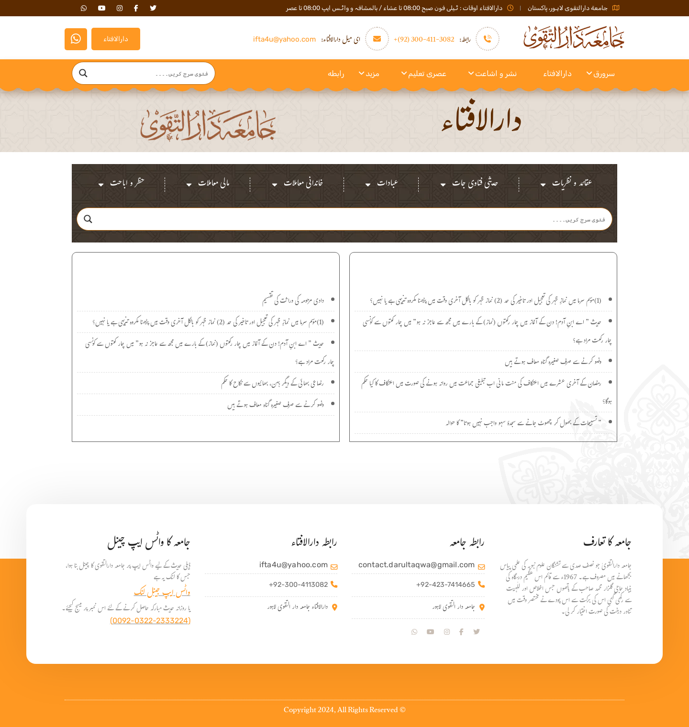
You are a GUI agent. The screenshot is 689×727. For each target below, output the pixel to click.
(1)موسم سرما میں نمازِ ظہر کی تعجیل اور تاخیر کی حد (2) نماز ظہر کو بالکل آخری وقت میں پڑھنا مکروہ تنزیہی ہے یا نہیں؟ (485, 302)
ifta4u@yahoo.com (284, 39)
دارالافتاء (115, 39)
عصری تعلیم (427, 73)
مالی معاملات (207, 185)
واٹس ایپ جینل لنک (162, 594)
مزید (372, 73)
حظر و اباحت (120, 185)
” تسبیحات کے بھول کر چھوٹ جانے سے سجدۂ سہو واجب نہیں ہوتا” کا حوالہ (523, 424)
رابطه (336, 73)
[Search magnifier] (83, 73)
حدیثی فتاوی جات (469, 185)
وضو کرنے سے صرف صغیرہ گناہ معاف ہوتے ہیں (553, 363)
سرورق (604, 73)
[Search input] (152, 73)
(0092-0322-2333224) (150, 620)
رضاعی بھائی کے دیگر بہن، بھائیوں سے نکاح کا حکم (272, 384)
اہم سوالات (205, 267)
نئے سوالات (483, 267)
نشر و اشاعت (496, 73)
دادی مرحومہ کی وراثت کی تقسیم (293, 302)
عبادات (381, 185)
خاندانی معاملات (296, 185)
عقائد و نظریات (565, 185)
